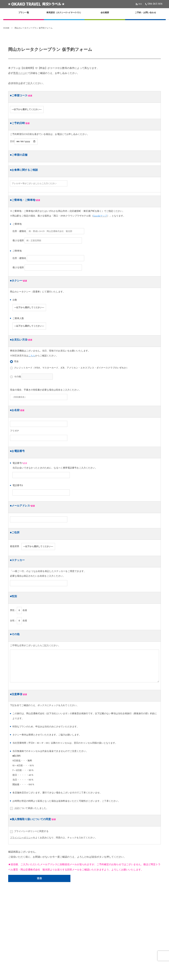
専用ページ (19, 73)
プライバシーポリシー (21, 838)
